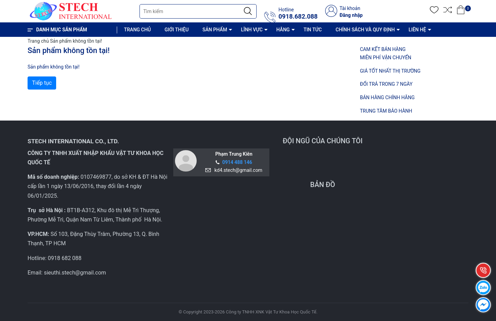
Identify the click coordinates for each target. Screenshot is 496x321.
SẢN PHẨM (215, 29)
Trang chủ (38, 41)
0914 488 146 (237, 162)
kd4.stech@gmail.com (237, 170)
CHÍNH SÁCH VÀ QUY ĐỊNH (365, 29)
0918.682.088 (298, 16)
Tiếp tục (42, 83)
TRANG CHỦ (137, 29)
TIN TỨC (312, 29)
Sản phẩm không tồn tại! (76, 41)
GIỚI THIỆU (177, 29)
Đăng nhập (351, 15)
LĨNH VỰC (251, 29)
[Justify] (247, 11)
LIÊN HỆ (417, 29)
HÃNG (283, 29)
